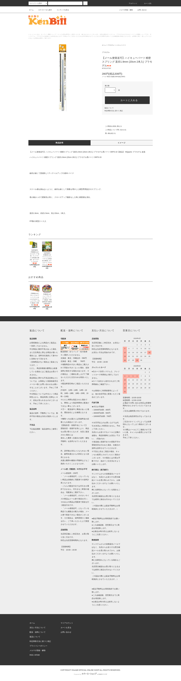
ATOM (37, 655)
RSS (31, 655)
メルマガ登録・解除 (124, 10)
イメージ (122, 143)
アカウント (131, 3)
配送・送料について (38, 632)
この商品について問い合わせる (114, 130)
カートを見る (66, 628)
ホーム (31, 10)
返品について (109, 108)
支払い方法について (38, 628)
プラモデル (111, 45)
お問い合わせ (140, 10)
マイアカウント (67, 623)
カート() (146, 3)
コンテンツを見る (61, 10)
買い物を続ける (109, 133)
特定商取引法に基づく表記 (114, 111)
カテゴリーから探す (43, 10)
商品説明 (59, 143)
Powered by (90, 674)
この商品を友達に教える (112, 126)
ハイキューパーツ (121, 45)
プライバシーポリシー (38, 646)
